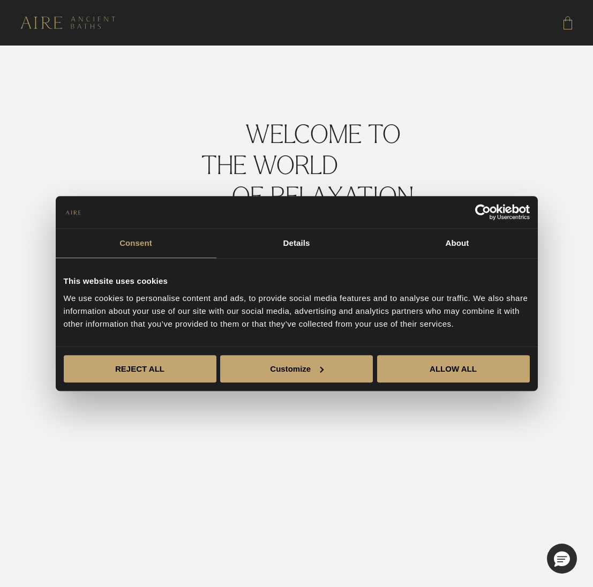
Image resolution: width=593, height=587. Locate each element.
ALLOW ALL (453, 368)
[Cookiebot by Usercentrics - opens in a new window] (483, 212)
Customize (297, 368)
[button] (562, 559)
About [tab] (457, 242)
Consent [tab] (135, 242)
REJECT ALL (139, 368)
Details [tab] (296, 242)
